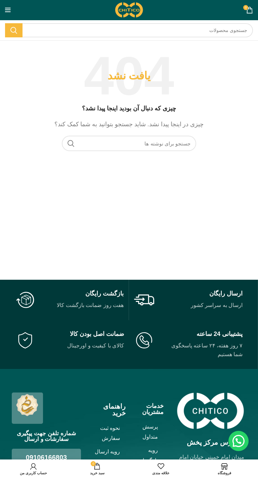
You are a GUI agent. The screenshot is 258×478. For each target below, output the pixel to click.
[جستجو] (129, 30)
